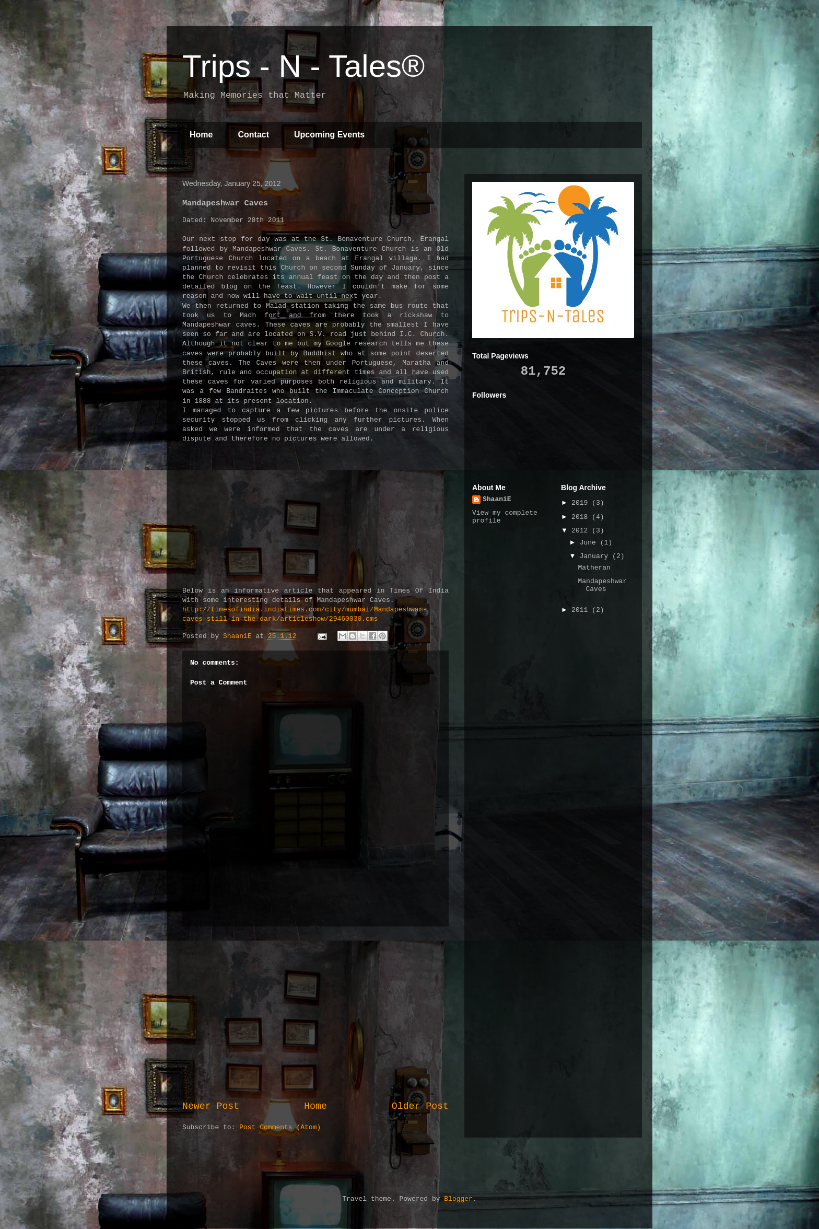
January (596, 556)
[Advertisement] (315, 1013)
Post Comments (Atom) (280, 1127)
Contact (253, 134)
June (590, 543)
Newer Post (210, 1106)
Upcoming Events (329, 134)
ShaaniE (497, 499)
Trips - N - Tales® (303, 66)
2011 (581, 610)
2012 (581, 531)
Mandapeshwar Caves (602, 585)
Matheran (594, 568)
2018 (581, 517)
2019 (581, 503)
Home (201, 134)
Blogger (458, 1199)
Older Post (420, 1106)
